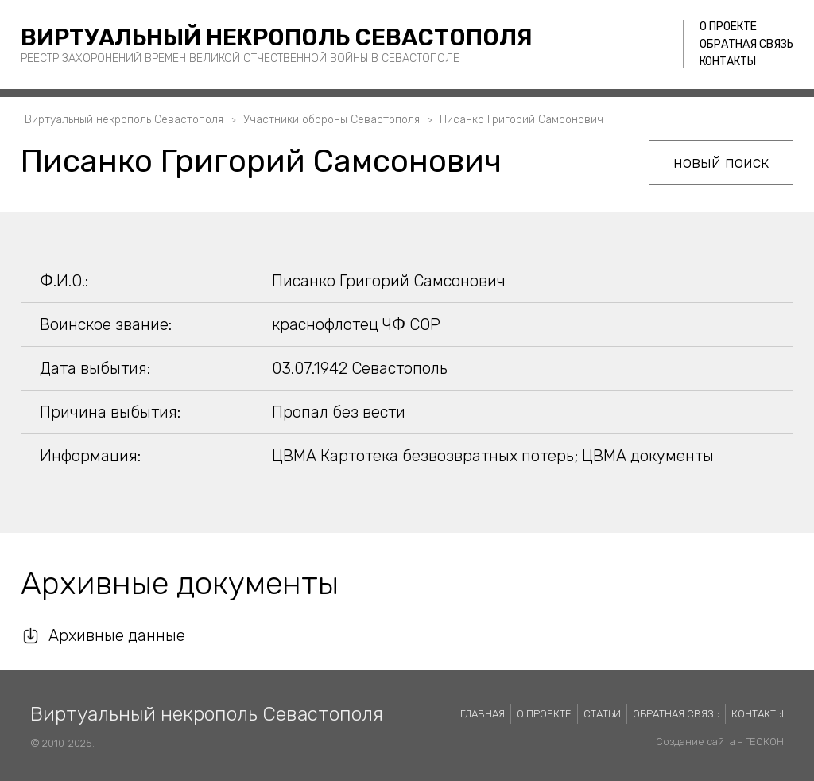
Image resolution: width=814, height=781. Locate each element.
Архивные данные (116, 635)
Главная (482, 714)
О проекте (728, 26)
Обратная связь (746, 44)
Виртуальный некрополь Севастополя (277, 37)
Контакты (728, 61)
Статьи (602, 714)
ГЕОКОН (764, 742)
